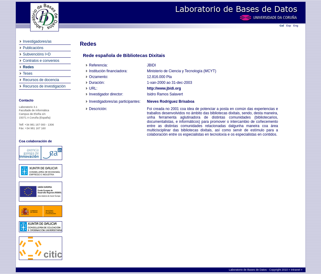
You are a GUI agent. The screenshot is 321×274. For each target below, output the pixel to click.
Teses (27, 73)
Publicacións (33, 48)
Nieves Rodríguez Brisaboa (170, 101)
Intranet (296, 269)
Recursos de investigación (44, 86)
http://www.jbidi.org (164, 88)
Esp (288, 25)
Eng (295, 25)
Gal (282, 25)
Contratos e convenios (41, 61)
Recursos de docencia (41, 80)
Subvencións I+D (37, 54)
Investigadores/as (37, 41)
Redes (28, 67)
